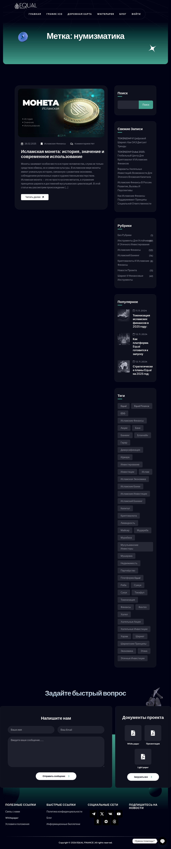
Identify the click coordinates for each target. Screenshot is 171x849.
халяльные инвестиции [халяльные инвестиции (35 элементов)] (134, 629)
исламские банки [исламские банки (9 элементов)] (130, 486)
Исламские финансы (55, 143)
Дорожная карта (80, 14)
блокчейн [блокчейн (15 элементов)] (142, 435)
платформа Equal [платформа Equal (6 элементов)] (130, 577)
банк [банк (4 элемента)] (137, 427)
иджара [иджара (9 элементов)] (125, 457)
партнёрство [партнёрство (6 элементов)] (128, 570)
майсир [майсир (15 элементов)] (125, 530)
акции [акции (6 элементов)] (124, 427)
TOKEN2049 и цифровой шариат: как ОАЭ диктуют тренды (132, 142)
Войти (136, 14)
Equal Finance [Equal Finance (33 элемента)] (141, 406)
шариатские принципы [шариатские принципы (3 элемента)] (133, 643)
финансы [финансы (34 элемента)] (126, 607)
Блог (122, 14)
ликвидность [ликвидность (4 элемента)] (128, 523)
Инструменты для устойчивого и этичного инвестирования (135, 242)
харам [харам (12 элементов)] (124, 636)
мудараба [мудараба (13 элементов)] (142, 530)
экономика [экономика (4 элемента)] (127, 650)
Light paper (143, 759)
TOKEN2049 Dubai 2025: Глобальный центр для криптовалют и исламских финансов (132, 157)
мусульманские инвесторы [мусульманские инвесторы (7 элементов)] (129, 546)
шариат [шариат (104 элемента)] (140, 636)
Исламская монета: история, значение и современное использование (62, 154)
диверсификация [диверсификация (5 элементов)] (130, 449)
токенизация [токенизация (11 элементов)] (128, 599)
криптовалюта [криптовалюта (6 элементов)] (129, 515)
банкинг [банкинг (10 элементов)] (125, 435)
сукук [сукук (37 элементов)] (124, 592)
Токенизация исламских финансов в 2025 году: (141, 321)
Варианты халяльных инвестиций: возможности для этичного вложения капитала (135, 172)
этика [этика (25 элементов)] (144, 650)
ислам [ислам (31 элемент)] (145, 471)
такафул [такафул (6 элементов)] (139, 592)
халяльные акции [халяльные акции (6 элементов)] (131, 621)
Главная (35, 14)
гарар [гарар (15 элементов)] (124, 442)
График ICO (54, 14)
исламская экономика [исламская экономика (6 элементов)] (133, 479)
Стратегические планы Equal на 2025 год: (143, 370)
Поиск (123, 93)
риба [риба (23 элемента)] (123, 585)
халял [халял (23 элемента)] (124, 614)
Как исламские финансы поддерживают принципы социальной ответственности (134, 199)
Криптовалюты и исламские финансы (133, 262)
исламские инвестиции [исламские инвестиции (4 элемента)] (134, 493)
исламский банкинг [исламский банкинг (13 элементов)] (131, 501)
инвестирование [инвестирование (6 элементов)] (130, 464)
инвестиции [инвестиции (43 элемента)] (127, 471)
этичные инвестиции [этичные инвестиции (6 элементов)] (133, 658)
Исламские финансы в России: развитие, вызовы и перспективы (135, 186)
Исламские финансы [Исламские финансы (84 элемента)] (132, 420)
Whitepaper (105, 14)
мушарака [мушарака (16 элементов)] (126, 555)
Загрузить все (141, 777)
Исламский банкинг (128, 255)
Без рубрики (124, 235)
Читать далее (35, 197)
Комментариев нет (84, 143)
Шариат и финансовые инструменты (130, 277)
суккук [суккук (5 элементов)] (137, 585)
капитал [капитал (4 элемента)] (125, 508)
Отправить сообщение (54, 776)
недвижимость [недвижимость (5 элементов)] (129, 563)
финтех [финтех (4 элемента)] (142, 607)
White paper (133, 735)
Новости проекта (127, 270)
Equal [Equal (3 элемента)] (124, 406)
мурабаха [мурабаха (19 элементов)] (126, 537)
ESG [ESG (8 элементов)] (123, 413)
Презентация (153, 735)
